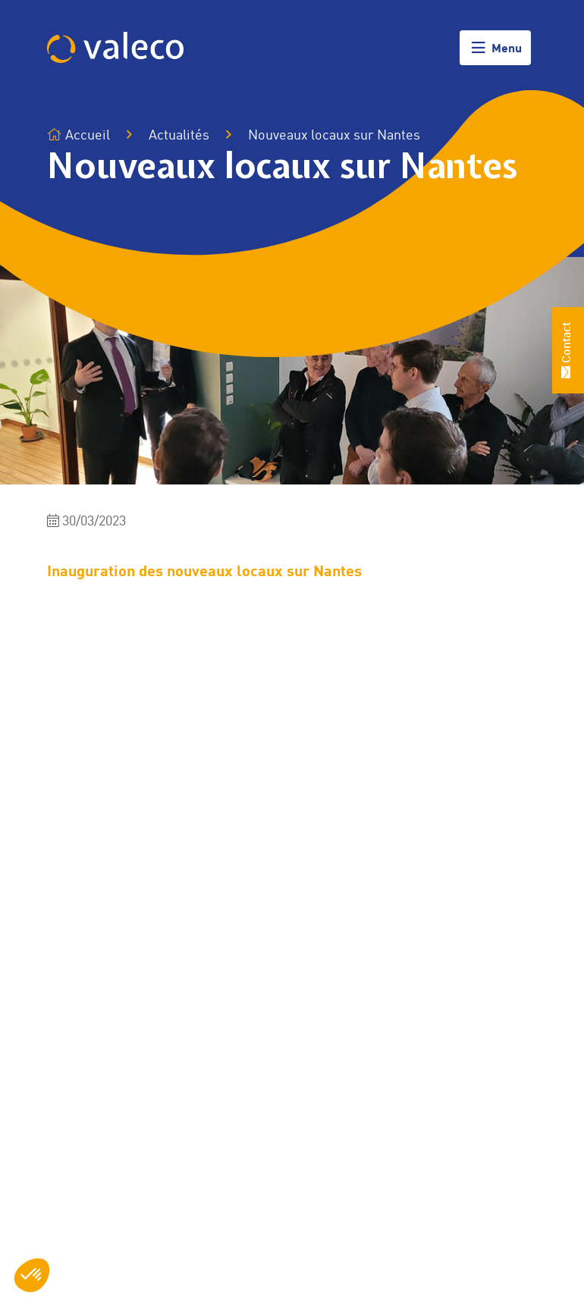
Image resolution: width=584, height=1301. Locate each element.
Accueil (78, 135)
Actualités (179, 136)
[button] (32, 1275)
